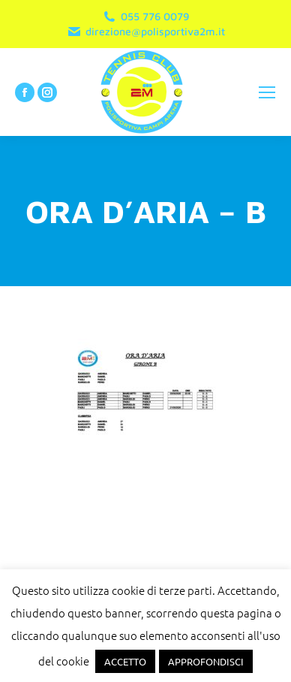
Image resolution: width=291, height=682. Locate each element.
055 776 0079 (145, 16)
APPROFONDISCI (206, 661)
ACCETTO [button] (125, 661)
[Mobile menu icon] (267, 92)
